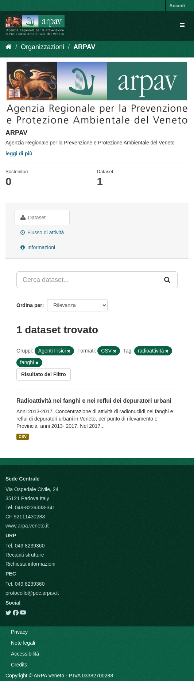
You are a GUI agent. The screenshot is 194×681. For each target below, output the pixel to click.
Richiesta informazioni (30, 564)
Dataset (33, 217)
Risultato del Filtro (43, 374)
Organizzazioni (42, 47)
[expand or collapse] (182, 25)
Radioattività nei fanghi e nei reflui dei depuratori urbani (93, 401)
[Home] (8, 47)
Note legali (23, 643)
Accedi (177, 5)
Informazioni (37, 247)
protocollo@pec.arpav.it (32, 593)
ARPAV (84, 47)
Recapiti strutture (24, 555)
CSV (23, 436)
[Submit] (168, 279)
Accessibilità (25, 654)
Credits (19, 665)
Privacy (19, 632)
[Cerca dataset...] (87, 279)
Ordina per (29, 305)
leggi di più (18, 153)
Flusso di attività (42, 232)
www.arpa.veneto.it (26, 526)
